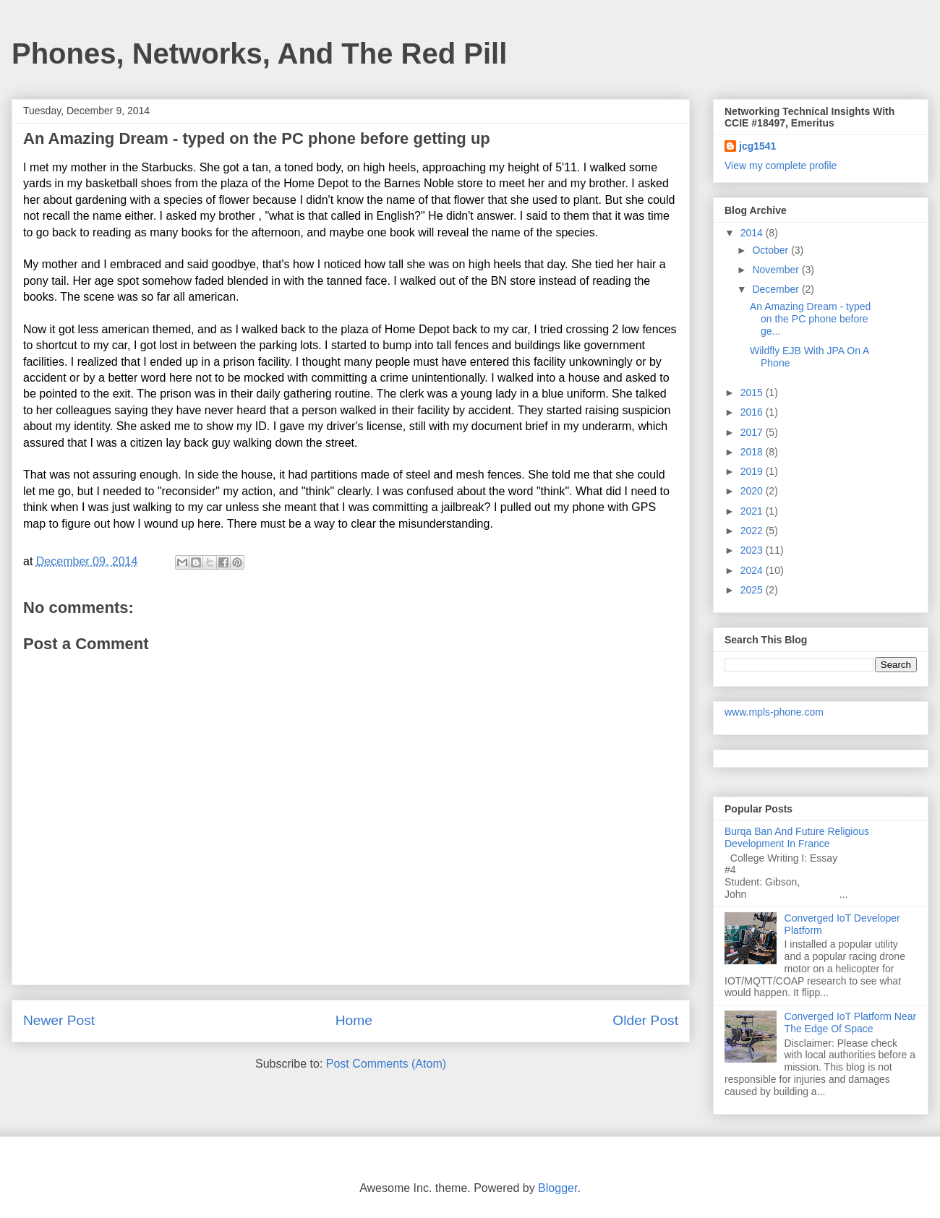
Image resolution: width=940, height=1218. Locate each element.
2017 (753, 432)
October (771, 250)
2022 (753, 530)
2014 (753, 233)
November (776, 269)
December (776, 289)
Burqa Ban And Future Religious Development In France (797, 837)
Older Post (645, 1020)
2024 (753, 570)
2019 (753, 471)
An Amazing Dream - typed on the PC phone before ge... (810, 319)
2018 (753, 452)
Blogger (557, 1188)
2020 (753, 491)
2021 (753, 511)
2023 (753, 550)
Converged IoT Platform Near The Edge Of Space (851, 1022)
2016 (753, 412)
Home (354, 1020)
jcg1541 (757, 146)
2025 (753, 590)
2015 (753, 392)
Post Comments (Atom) (386, 1064)
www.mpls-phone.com (774, 712)
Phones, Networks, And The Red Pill (259, 53)
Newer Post (59, 1020)
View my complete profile (781, 165)
